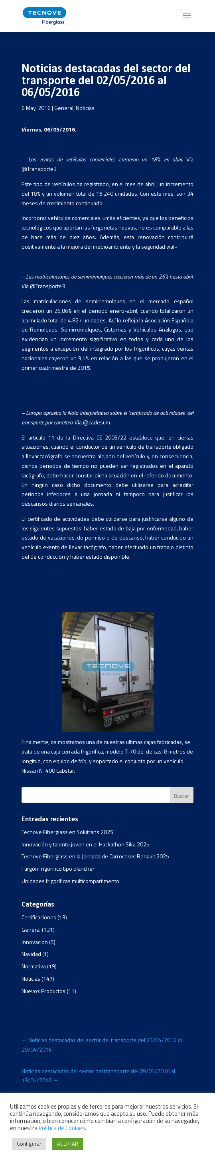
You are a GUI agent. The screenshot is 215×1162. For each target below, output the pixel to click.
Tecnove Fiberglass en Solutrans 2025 (67, 832)
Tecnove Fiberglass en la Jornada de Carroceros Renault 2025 (95, 856)
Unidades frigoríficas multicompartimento (70, 881)
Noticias (85, 108)
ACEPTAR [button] (67, 1144)
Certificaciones (39, 917)
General (63, 108)
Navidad (31, 954)
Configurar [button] (29, 1144)
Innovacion (35, 942)
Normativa (34, 966)
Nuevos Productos (43, 991)
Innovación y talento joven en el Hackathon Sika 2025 (86, 844)
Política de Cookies (62, 1128)
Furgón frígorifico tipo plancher (58, 868)
